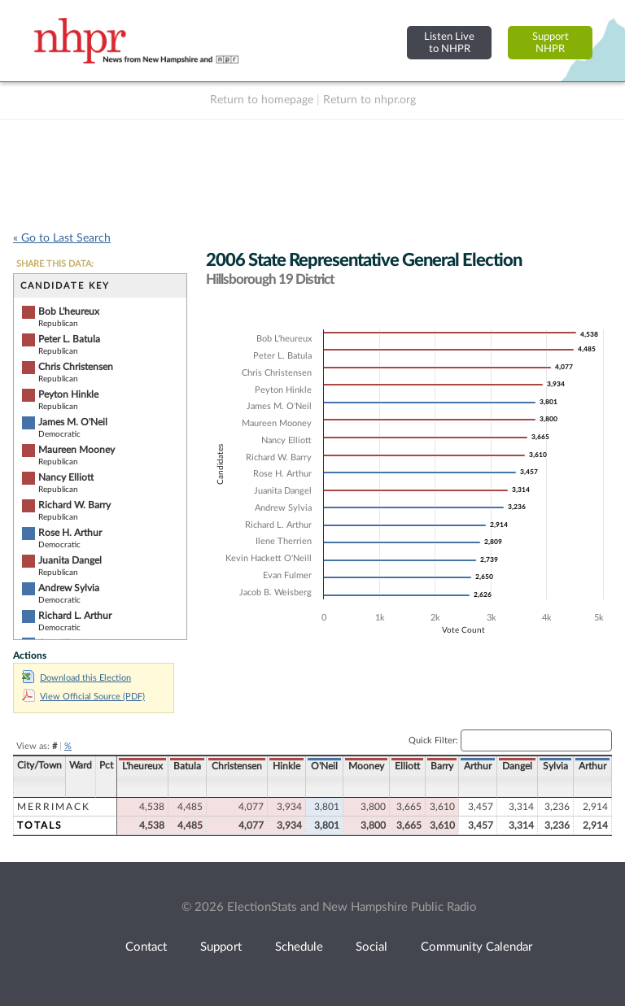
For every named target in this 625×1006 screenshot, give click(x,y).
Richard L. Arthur (74, 616)
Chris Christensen (75, 367)
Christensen (237, 766)
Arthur (478, 766)
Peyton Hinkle (68, 394)
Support (221, 947)
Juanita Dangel (70, 560)
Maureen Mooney (76, 450)
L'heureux (142, 766)
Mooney (366, 766)
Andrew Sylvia (68, 588)
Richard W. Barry (74, 505)
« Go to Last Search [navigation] (62, 238)
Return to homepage (261, 100)
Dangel (517, 766)
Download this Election (76, 677)
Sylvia (555, 766)
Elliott (407, 766)
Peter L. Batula (69, 339)
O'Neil (324, 766)
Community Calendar (476, 947)
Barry (442, 766)
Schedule (299, 947)
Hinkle (286, 766)
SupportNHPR (550, 43)
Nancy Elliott (66, 477)
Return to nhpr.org (369, 100)
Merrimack (53, 807)
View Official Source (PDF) (83, 696)
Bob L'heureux (68, 311)
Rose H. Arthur (70, 533)
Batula (187, 766)
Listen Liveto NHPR (449, 43)
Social (371, 947)
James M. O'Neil (72, 422)
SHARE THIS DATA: (55, 263)
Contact (146, 947)
